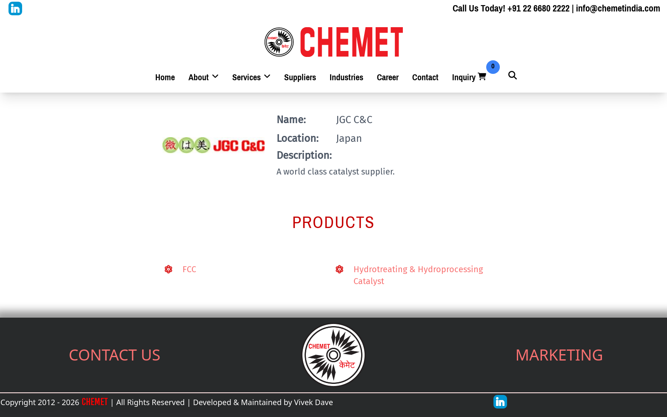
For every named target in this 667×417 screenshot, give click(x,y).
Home (165, 77)
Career (388, 77)
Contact (425, 77)
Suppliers (300, 77)
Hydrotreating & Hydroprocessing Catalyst (418, 275)
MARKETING (559, 354)
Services (251, 77)
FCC (189, 269)
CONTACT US (115, 354)
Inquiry (470, 77)
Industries (346, 77)
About (203, 77)
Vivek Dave (313, 402)
